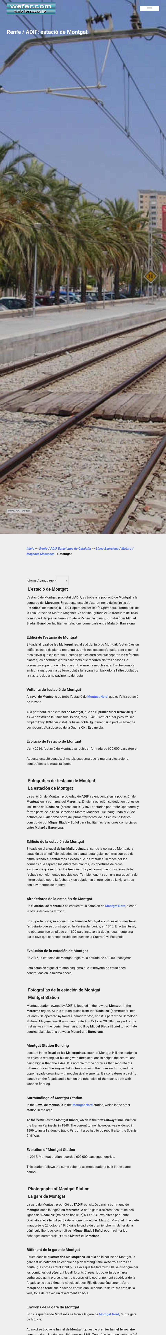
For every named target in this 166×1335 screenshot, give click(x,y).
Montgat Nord (97, 697)
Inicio (30, 548)
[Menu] (149, 8)
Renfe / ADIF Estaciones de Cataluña (65, 548)
